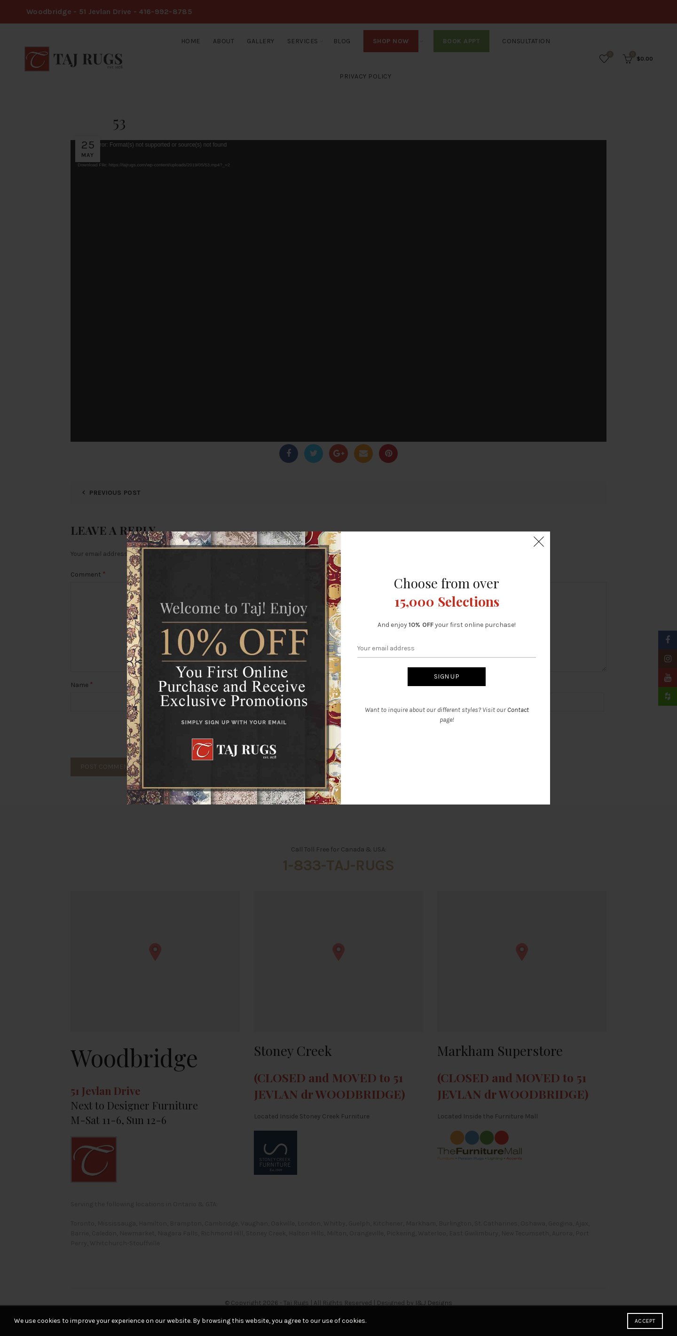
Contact (518, 710)
